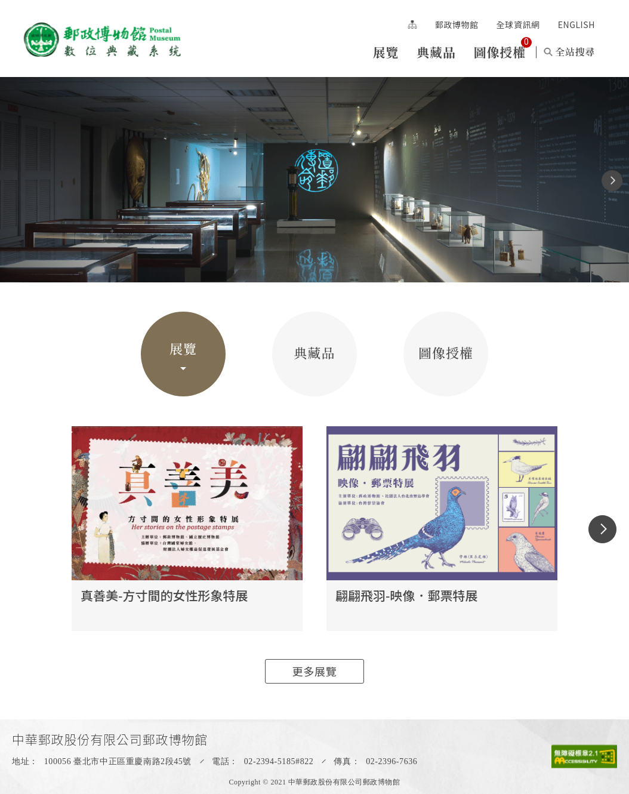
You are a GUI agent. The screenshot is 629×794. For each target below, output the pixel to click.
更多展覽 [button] (314, 671)
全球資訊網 (518, 24)
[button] (612, 181)
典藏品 (436, 52)
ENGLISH (576, 24)
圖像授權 (500, 52)
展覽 (385, 52)
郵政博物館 (457, 24)
